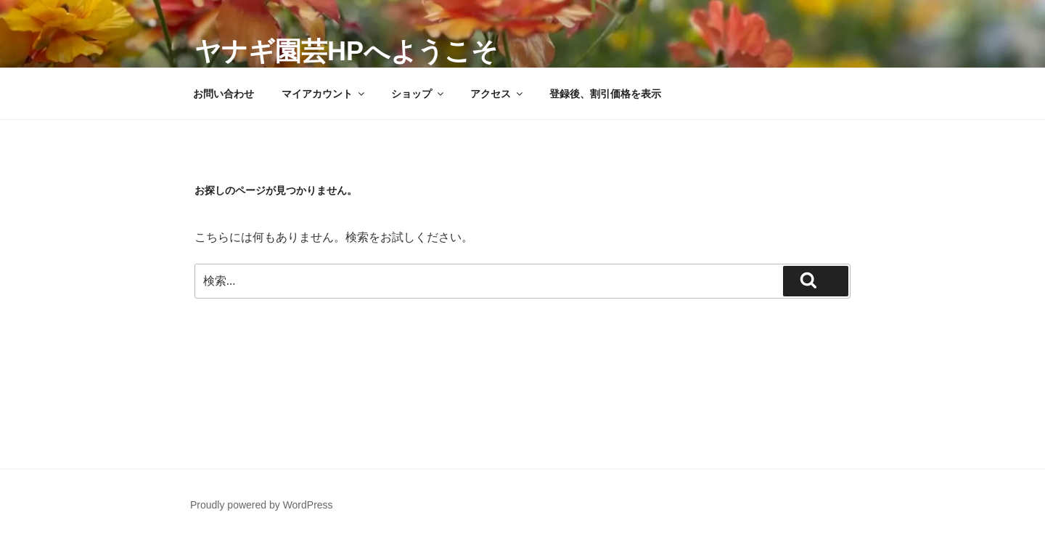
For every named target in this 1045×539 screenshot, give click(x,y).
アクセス (497, 94)
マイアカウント (324, 94)
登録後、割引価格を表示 (605, 94)
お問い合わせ (223, 94)
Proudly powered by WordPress (261, 505)
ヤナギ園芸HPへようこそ (346, 51)
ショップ (418, 94)
